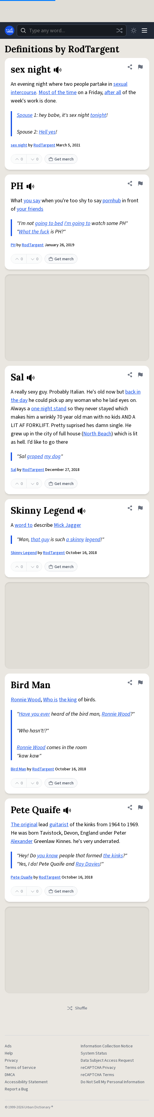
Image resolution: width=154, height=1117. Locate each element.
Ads (8, 1046)
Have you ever (34, 714)
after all (112, 92)
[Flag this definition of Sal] (140, 375)
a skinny (75, 539)
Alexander (22, 841)
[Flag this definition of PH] (140, 183)
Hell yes (47, 132)
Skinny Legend (24, 553)
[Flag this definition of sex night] (140, 67)
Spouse (25, 115)
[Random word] (119, 30)
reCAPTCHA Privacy (98, 1068)
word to (24, 525)
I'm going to (77, 223)
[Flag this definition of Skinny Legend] (140, 508)
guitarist (58, 824)
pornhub (112, 200)
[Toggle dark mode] (133, 30)
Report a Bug (16, 1089)
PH (13, 245)
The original (24, 824)
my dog (52, 456)
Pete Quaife (22, 877)
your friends (30, 209)
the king (68, 699)
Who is (50, 699)
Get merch (61, 159)
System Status (94, 1053)
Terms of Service (20, 1068)
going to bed (49, 223)
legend (92, 539)
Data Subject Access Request (107, 1061)
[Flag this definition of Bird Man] (140, 682)
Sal (13, 470)
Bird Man (18, 769)
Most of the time (58, 92)
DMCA (10, 1075)
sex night (19, 145)
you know (47, 855)
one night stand (48, 408)
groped (35, 456)
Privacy (11, 1061)
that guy (40, 539)
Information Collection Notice (107, 1046)
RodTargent (44, 145)
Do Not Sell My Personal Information (112, 1082)
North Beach (97, 433)
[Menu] (144, 30)
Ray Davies (88, 864)
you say (32, 200)
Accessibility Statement (26, 1082)
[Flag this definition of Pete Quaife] (140, 807)
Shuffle (77, 1008)
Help (9, 1053)
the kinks (113, 855)
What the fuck (34, 231)
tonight (98, 115)
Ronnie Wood (26, 699)
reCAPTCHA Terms (97, 1075)
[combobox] (71, 30)
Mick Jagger (67, 525)
